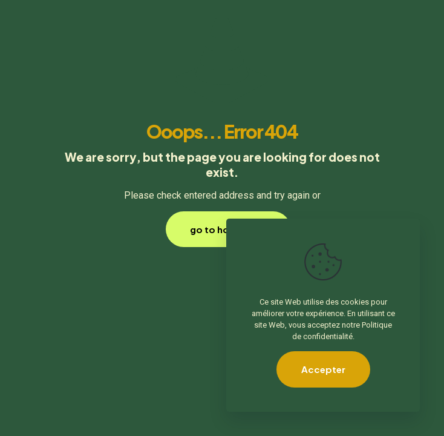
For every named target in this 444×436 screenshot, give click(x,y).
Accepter (323, 369)
